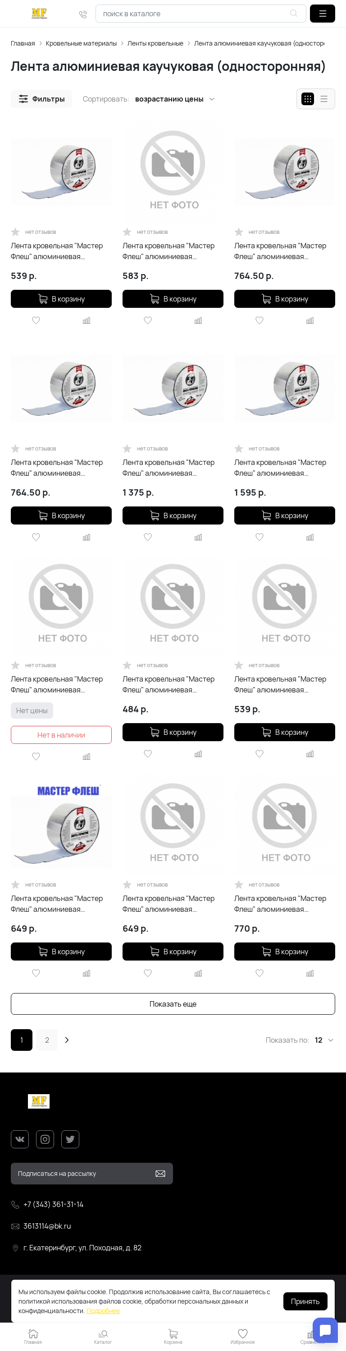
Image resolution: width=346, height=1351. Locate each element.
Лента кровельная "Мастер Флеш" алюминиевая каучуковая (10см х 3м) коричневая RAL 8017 (168, 904)
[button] (322, 14)
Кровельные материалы (81, 43)
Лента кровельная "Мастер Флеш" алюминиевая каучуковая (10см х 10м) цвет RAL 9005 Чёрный (283, 467)
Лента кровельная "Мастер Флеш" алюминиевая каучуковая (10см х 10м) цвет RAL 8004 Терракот (172, 467)
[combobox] (201, 14)
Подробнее (103, 1310)
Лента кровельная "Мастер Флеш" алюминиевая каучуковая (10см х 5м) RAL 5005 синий (280, 904)
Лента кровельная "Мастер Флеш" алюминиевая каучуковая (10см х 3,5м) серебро (168, 251)
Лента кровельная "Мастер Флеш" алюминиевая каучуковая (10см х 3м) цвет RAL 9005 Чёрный (58, 251)
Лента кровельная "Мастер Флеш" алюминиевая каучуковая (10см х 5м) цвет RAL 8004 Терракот (58, 467)
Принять (305, 1301)
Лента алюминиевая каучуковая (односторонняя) (269, 43)
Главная (23, 43)
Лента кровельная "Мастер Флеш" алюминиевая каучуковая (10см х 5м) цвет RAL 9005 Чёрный (282, 251)
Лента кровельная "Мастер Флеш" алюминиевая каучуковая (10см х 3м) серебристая (168, 684)
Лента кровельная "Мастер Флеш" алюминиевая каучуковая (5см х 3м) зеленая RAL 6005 (280, 684)
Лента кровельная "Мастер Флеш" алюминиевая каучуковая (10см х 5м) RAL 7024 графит (57, 684)
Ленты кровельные (155, 43)
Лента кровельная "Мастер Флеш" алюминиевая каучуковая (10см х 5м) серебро (57, 904)
